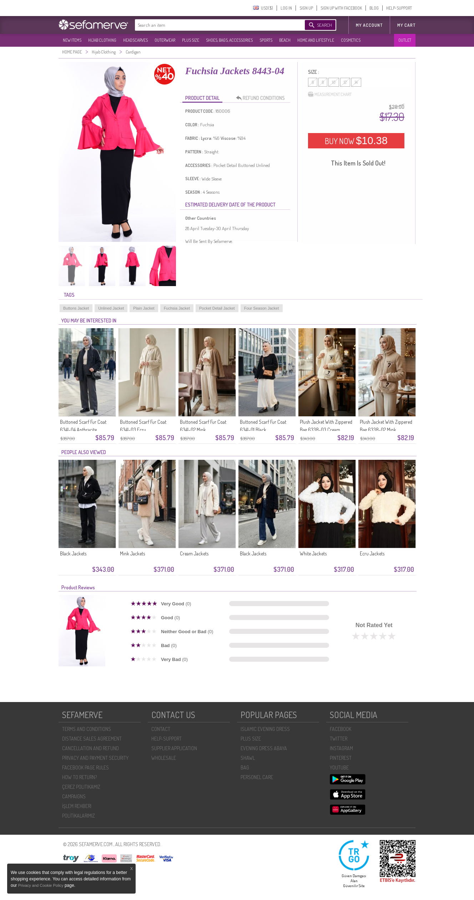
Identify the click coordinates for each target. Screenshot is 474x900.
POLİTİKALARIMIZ (78, 816)
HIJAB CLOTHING (102, 40)
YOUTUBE (339, 767)
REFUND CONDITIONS (262, 98)
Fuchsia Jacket (177, 308)
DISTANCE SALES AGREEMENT (92, 739)
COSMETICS (350, 40)
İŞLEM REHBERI (76, 806)
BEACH (285, 40)
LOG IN (286, 8)
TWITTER (338, 739)
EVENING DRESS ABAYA (264, 748)
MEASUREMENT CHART (330, 94)
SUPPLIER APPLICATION (174, 748)
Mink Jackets (132, 553)
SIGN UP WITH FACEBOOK (341, 8)
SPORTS (265, 40)
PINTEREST (341, 758)
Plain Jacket (143, 308)
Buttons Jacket (76, 308)
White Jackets (313, 553)
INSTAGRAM (341, 748)
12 (345, 82)
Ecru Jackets (372, 553)
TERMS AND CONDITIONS (86, 729)
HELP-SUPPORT (399, 8)
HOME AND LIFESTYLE (315, 40)
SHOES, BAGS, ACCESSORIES (229, 40)
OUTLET (404, 40)
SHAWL (248, 758)
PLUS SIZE (190, 40)
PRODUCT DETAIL (202, 98)
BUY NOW (356, 140)
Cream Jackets (194, 553)
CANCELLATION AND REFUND (90, 748)
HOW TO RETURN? (79, 777)
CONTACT (160, 729)
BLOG (374, 8)
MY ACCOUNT (369, 25)
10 (334, 82)
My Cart (406, 25)
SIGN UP (306, 8)
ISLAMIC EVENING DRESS (265, 729)
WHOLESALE (163, 758)
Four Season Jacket (261, 308)
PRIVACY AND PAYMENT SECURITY (95, 758)
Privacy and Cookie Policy (41, 885)
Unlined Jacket (111, 308)
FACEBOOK (340, 729)
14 (356, 82)
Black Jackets (73, 553)
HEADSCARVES (135, 40)
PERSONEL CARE (257, 777)
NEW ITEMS (72, 40)
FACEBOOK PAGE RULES (85, 767)
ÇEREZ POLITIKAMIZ (81, 787)
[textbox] (213, 25)
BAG (245, 767)
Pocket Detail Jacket (217, 308)
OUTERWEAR (165, 40)
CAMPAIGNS (74, 796)
